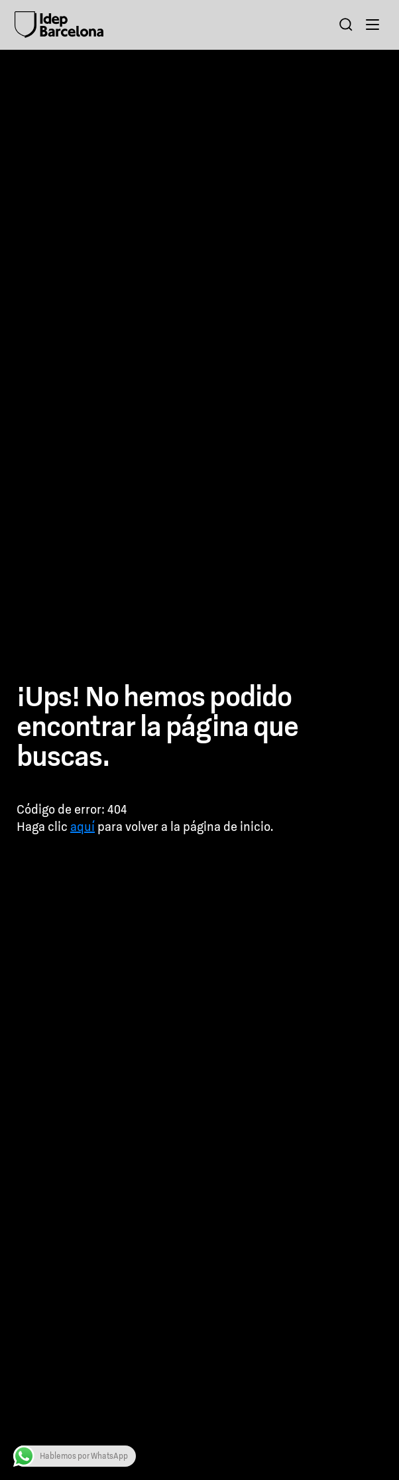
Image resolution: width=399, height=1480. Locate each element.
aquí (82, 826)
